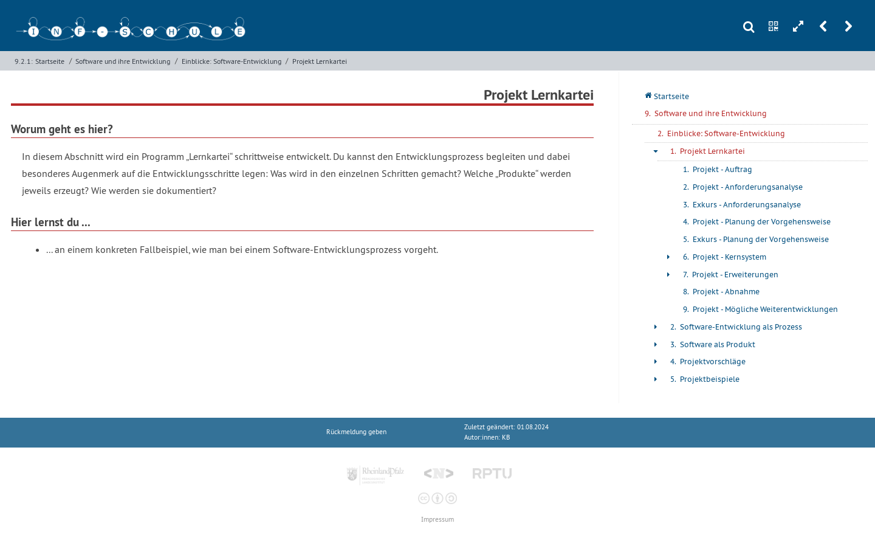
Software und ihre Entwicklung (122, 61)
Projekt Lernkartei (319, 61)
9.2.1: (24, 61)
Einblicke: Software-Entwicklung (231, 61)
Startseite (49, 61)
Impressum (437, 520)
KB (506, 437)
